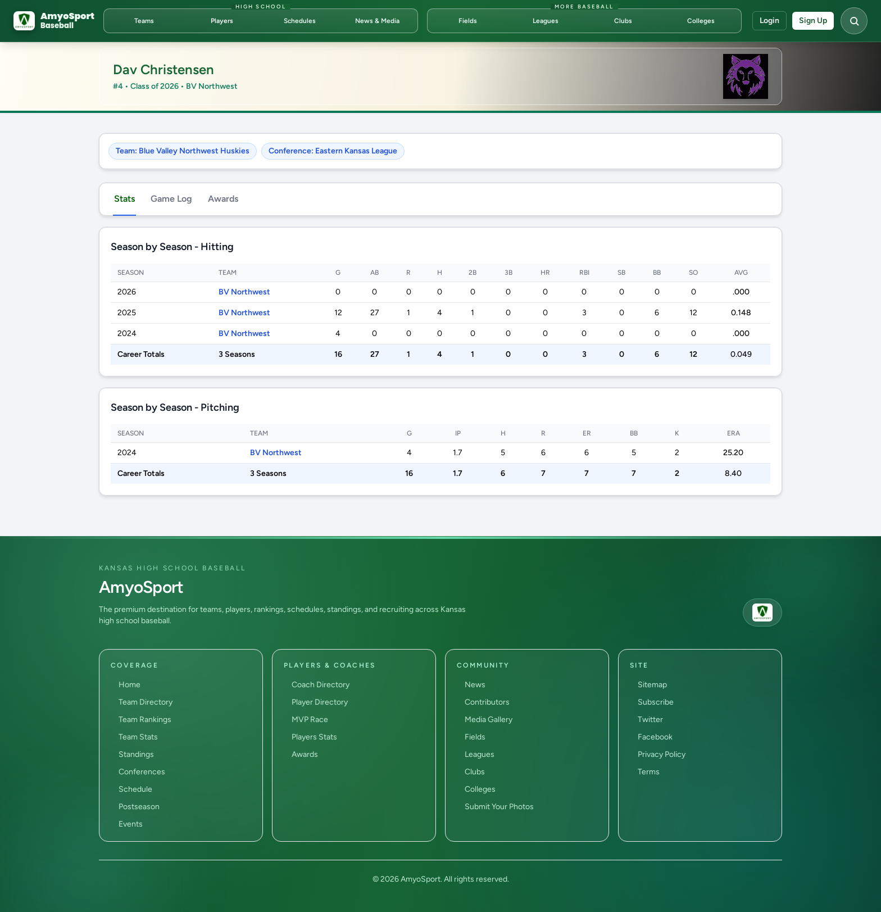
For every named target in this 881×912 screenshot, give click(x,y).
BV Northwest (244, 292)
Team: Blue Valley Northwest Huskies (182, 151)
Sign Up (813, 20)
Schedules (300, 21)
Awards (223, 198)
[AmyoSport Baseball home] (53, 20)
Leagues (545, 21)
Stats (124, 198)
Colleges (701, 21)
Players (222, 21)
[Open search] (854, 20)
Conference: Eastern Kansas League (333, 151)
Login (769, 20)
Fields (467, 21)
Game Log (171, 198)
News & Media (377, 21)
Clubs (623, 21)
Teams (144, 21)
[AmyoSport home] (762, 612)
